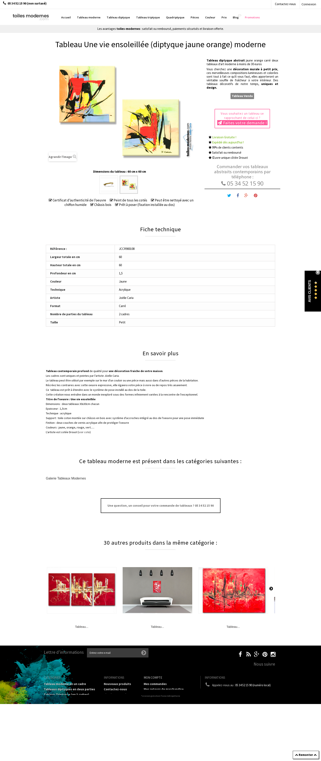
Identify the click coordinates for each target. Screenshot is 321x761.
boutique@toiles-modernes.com (242, 693)
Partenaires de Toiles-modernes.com (119, 725)
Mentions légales (116, 703)
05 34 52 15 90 (242, 183)
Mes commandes (155, 684)
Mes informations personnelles (166, 705)
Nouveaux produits (117, 684)
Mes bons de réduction (160, 710)
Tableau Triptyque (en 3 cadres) (66, 694)
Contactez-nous (285, 4)
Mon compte (153, 677)
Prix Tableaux (53, 714)
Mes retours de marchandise (164, 689)
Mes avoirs (151, 694)
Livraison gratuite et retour (118, 696)
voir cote (84, 432)
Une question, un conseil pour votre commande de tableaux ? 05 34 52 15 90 (160, 505)
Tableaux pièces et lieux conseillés (68, 730)
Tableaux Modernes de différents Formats (67, 707)
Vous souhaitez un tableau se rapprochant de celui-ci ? (242, 118)
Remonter (306, 755)
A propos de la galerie (119, 718)
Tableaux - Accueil (56, 735)
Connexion (309, 4)
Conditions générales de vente (119, 710)
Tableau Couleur (55, 719)
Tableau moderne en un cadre (65, 684)
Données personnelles (120, 741)
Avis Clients (309, 291)
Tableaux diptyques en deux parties (69, 689)
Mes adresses (153, 700)
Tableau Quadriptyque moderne (66, 700)
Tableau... (81, 626)
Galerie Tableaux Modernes (66, 478)
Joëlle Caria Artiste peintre (117, 734)
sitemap (109, 746)
